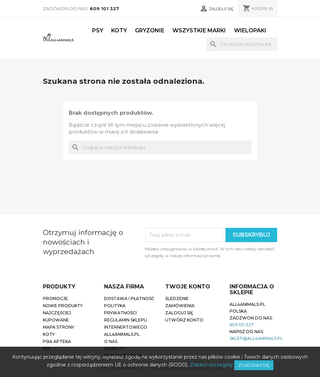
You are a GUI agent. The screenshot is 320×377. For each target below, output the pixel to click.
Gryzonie (149, 30)
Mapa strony (58, 327)
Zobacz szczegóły (211, 365)
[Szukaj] (241, 44)
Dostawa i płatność (129, 298)
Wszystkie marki (199, 30)
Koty (119, 30)
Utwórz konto (184, 320)
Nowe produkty (63, 305)
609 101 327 (104, 8)
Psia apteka (57, 341)
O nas (110, 341)
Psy (97, 30)
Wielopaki (250, 30)
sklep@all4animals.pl (256, 338)
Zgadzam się (254, 365)
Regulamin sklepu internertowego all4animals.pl (125, 327)
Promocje (55, 298)
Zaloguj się (179, 312)
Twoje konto (187, 286)
